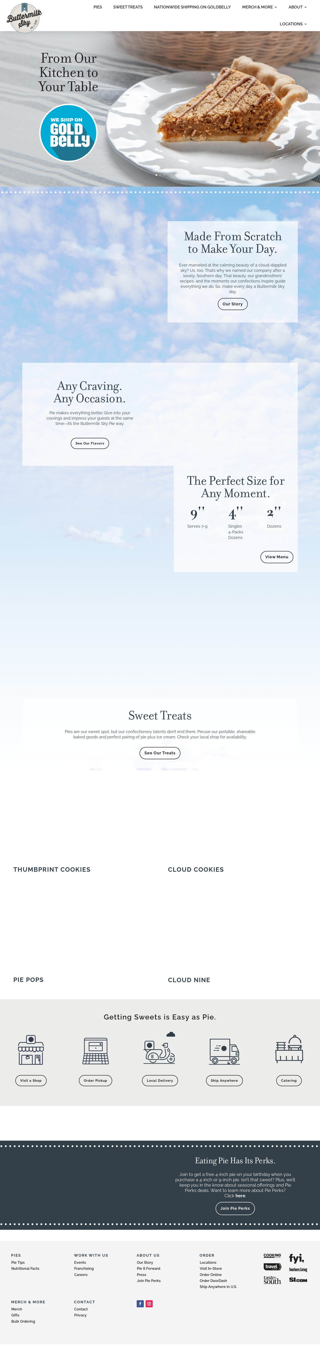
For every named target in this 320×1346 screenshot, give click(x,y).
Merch (16, 1311)
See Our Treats (160, 753)
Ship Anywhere (224, 1081)
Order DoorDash (213, 1282)
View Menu (276, 557)
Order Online (211, 1276)
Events (80, 1264)
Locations (208, 1264)
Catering (289, 1081)
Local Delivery (159, 1081)
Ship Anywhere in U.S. (218, 1288)
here (240, 1197)
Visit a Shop (30, 1081)
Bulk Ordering (23, 1323)
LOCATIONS (291, 24)
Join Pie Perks (235, 1210)
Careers (81, 1276)
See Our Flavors (90, 443)
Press (141, 1276)
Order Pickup (95, 1081)
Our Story (233, 304)
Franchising (84, 1270)
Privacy (80, 1317)
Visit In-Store (211, 1270)
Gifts (15, 1317)
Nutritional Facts (25, 1270)
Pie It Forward (148, 1270)
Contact (81, 1311)
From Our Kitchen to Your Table (68, 72)
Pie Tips (18, 1264)
